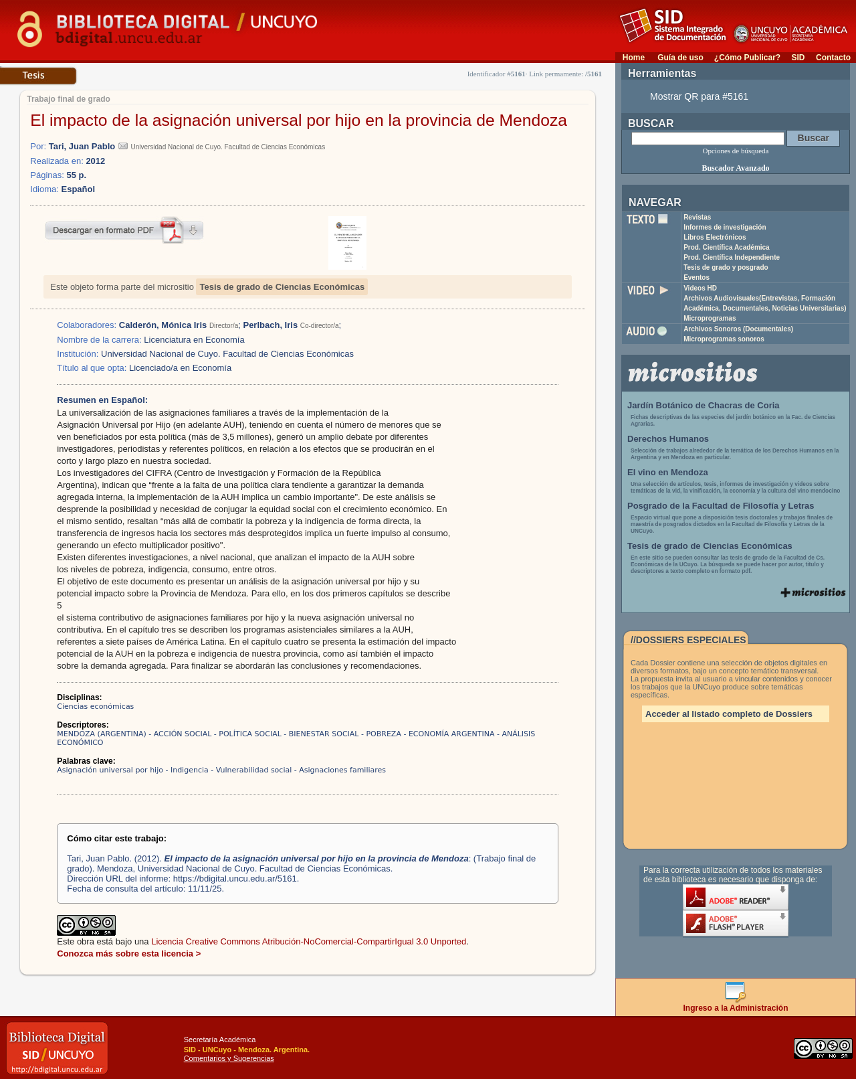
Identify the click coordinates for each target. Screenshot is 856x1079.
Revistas (697, 217)
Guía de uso (680, 57)
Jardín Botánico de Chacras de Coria (703, 405)
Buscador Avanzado (735, 168)
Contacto (833, 57)
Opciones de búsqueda (736, 151)
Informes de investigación (724, 227)
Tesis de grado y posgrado (725, 267)
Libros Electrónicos (714, 237)
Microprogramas (709, 318)
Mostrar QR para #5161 (699, 96)
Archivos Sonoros (738, 329)
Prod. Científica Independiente (731, 257)
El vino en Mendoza (667, 472)
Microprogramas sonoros (723, 339)
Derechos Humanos (668, 439)
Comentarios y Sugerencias (229, 1058)
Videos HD (700, 288)
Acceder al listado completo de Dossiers (729, 714)
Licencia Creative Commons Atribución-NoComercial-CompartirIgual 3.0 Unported (308, 941)
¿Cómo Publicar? (747, 57)
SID (798, 57)
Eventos (696, 277)
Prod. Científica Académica (726, 247)
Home (634, 57)
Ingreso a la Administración (735, 1004)
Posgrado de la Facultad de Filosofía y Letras (721, 506)
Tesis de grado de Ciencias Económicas (281, 287)
